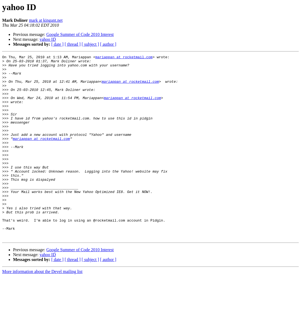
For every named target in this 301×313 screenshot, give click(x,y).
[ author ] (108, 44)
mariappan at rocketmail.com (124, 57)
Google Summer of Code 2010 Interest (80, 34)
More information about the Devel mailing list (42, 308)
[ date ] (57, 44)
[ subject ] (90, 44)
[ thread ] (73, 44)
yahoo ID (48, 39)
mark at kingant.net (46, 20)
